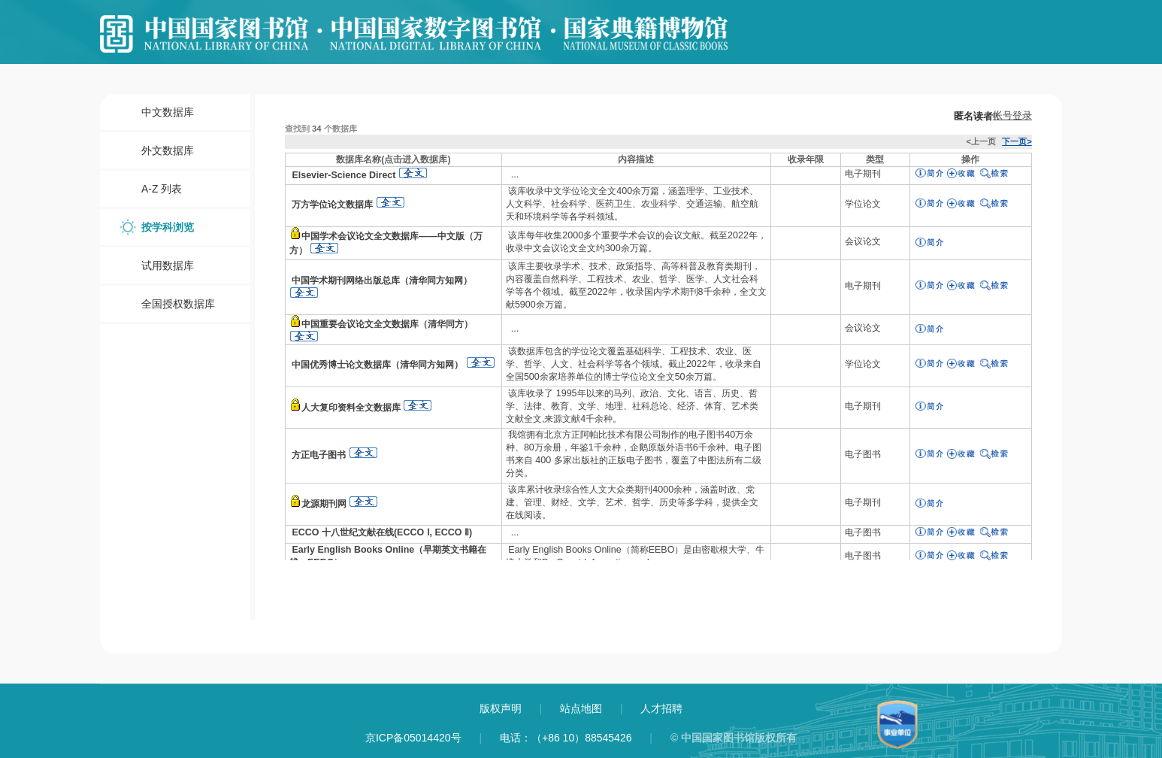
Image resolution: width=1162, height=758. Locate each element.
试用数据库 (167, 265)
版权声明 (502, 708)
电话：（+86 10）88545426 (566, 738)
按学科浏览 (167, 227)
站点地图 (582, 708)
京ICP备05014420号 (413, 738)
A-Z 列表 (161, 189)
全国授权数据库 (178, 304)
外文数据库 (167, 150)
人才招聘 (661, 708)
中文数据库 (167, 112)
